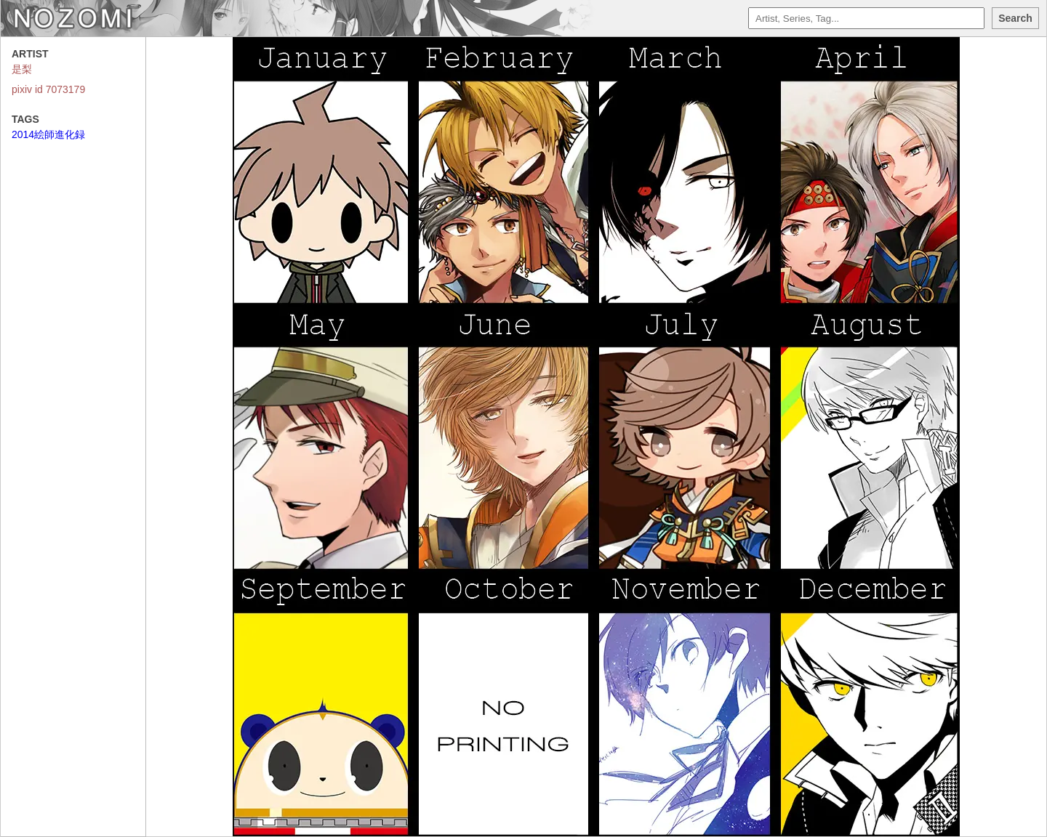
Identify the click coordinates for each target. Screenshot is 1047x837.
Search (1015, 18)
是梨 (22, 69)
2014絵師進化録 (48, 134)
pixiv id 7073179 (48, 89)
